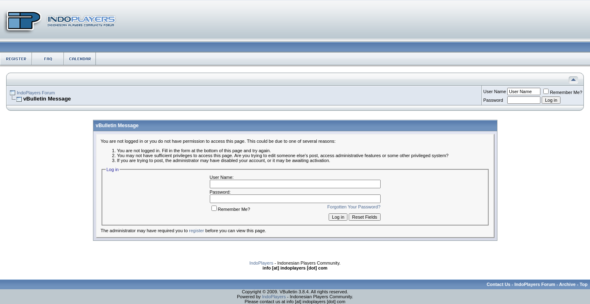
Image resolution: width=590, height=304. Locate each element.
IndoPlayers (261, 263)
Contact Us (499, 284)
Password (493, 100)
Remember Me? (562, 92)
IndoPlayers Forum (36, 92)
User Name (494, 91)
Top (584, 284)
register (196, 230)
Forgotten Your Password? (354, 206)
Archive (567, 284)
